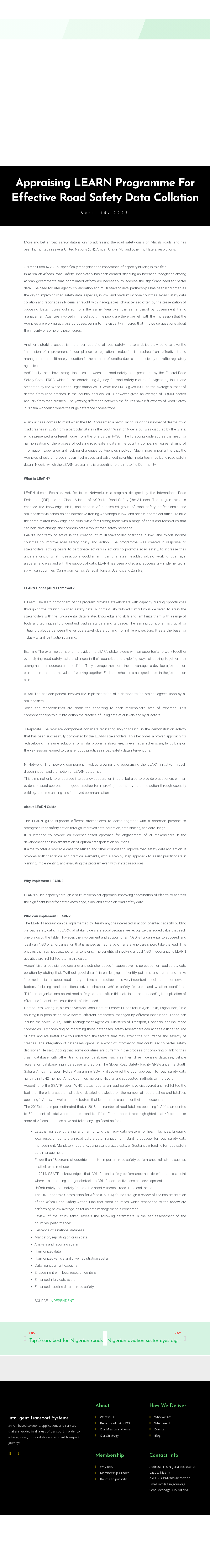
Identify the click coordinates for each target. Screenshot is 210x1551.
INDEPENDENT (61, 1301)
